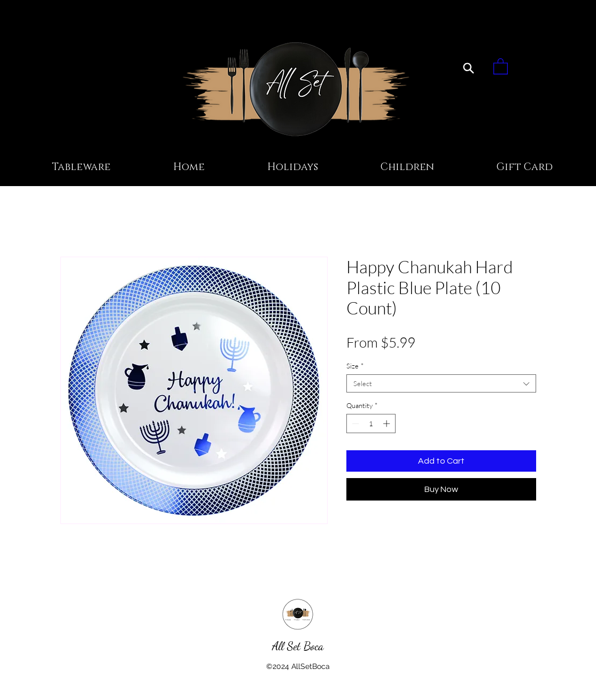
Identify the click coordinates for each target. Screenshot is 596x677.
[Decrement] (354, 423)
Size (354, 365)
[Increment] (387, 423)
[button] (500, 65)
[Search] (468, 67)
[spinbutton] (370, 423)
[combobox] (441, 383)
